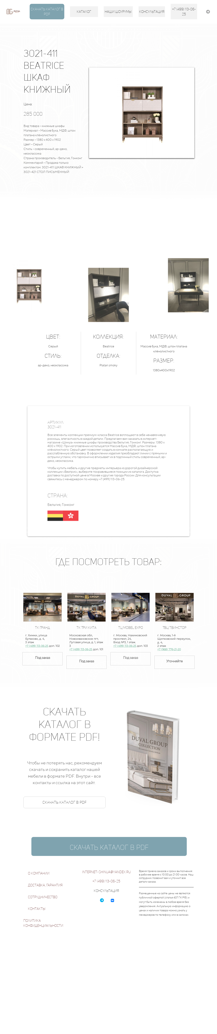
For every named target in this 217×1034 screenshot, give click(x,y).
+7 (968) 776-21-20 (169, 649)
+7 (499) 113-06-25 (36, 646)
